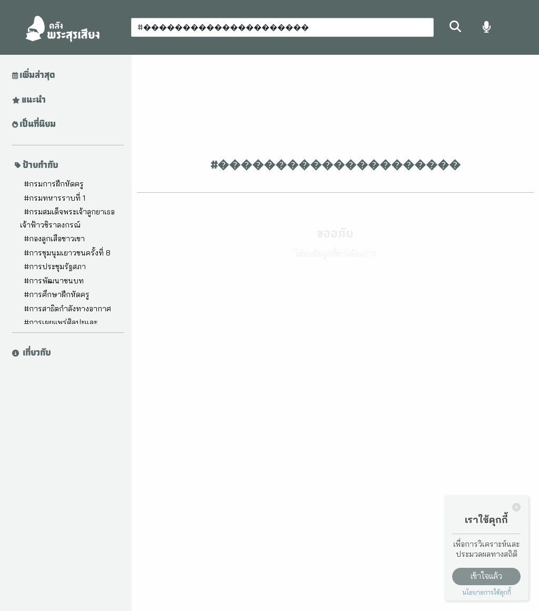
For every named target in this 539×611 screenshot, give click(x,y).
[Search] (282, 27)
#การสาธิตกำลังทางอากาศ (67, 308)
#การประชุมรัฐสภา (54, 266)
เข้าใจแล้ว (486, 576)
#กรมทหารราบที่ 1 (54, 198)
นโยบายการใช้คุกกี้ (486, 592)
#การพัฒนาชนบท (53, 280)
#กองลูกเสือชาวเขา (54, 238)
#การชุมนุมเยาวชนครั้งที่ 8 (67, 253)
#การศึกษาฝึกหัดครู (56, 294)
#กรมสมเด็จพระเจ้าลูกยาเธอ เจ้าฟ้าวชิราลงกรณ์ (67, 218)
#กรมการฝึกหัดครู (53, 184)
